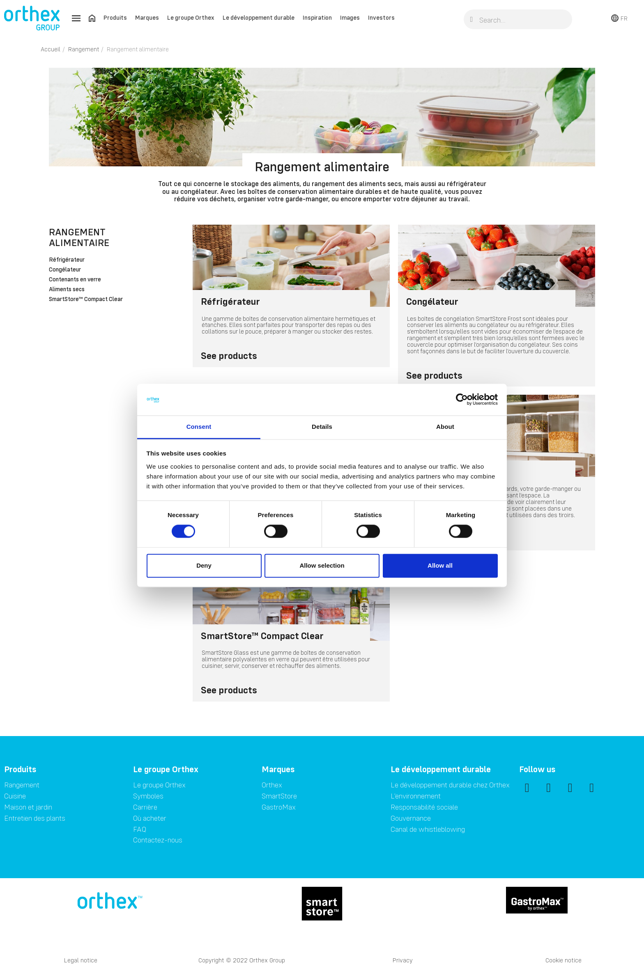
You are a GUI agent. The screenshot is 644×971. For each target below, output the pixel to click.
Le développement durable (258, 17)
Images (350, 17)
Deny (204, 565)
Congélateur (65, 270)
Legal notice (80, 960)
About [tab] (445, 426)
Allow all (440, 565)
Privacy (403, 960)
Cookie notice (563, 960)
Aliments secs (67, 289)
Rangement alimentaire (79, 237)
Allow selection (321, 565)
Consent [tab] (199, 426)
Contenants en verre (75, 279)
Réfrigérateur (67, 260)
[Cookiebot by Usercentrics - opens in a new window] (462, 399)
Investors (381, 17)
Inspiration (317, 17)
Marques (147, 17)
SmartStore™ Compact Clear (86, 299)
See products (229, 355)
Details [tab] (322, 426)
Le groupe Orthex (190, 17)
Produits (115, 17)
